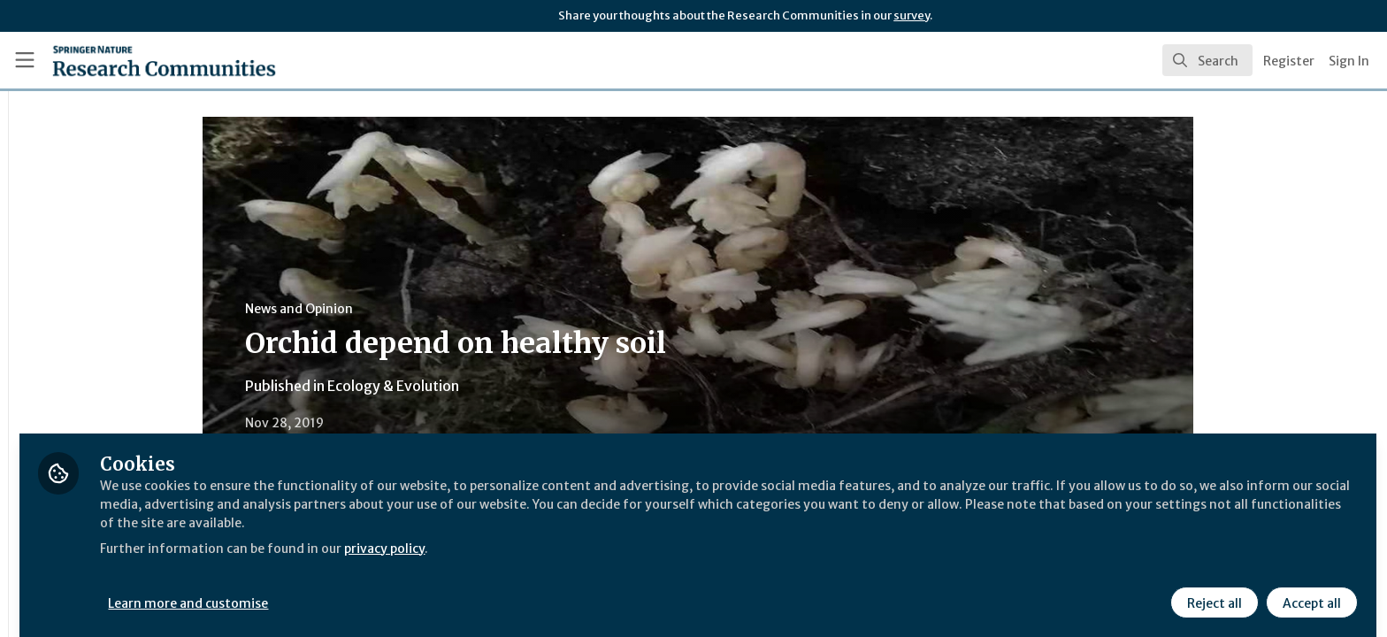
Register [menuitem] (1288, 61)
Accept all (1309, 590)
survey (911, 15)
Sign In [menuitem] (1349, 61)
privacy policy (630, 534)
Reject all (1211, 590)
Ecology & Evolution (502, 386)
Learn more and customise (408, 590)
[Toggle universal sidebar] (25, 60)
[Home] (142, 60)
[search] (1207, 60)
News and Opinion (408, 309)
